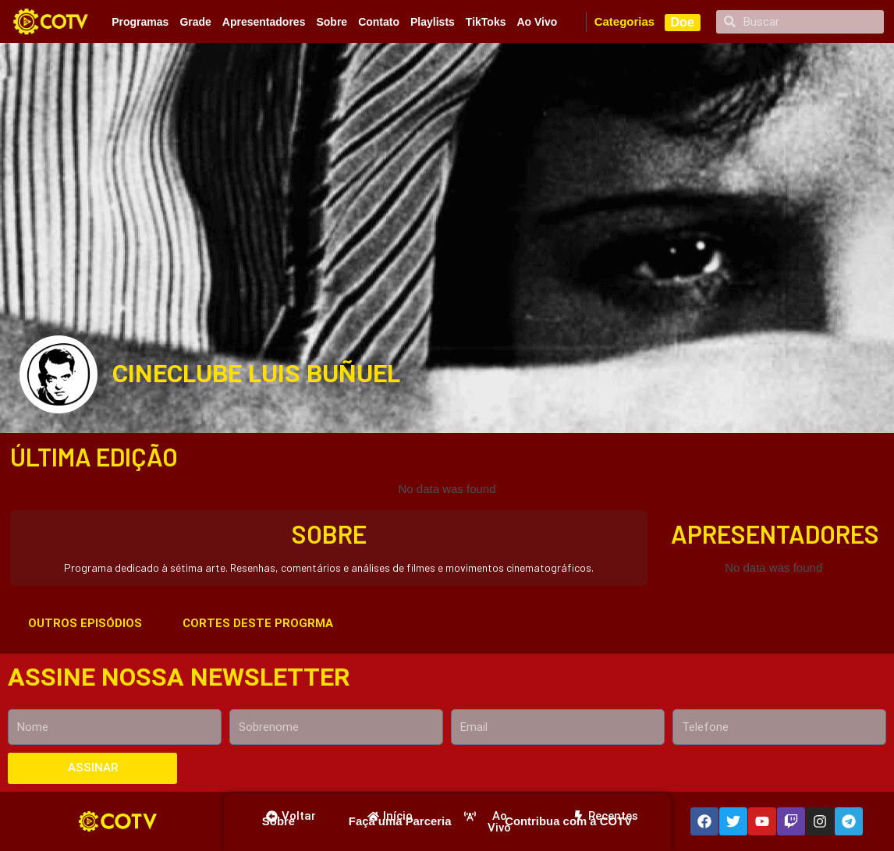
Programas (140, 22)
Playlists (432, 22)
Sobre (331, 22)
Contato (378, 22)
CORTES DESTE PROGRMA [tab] (258, 623)
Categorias (624, 21)
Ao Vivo (536, 22)
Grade (195, 22)
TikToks (486, 22)
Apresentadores (264, 22)
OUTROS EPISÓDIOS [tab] (85, 623)
